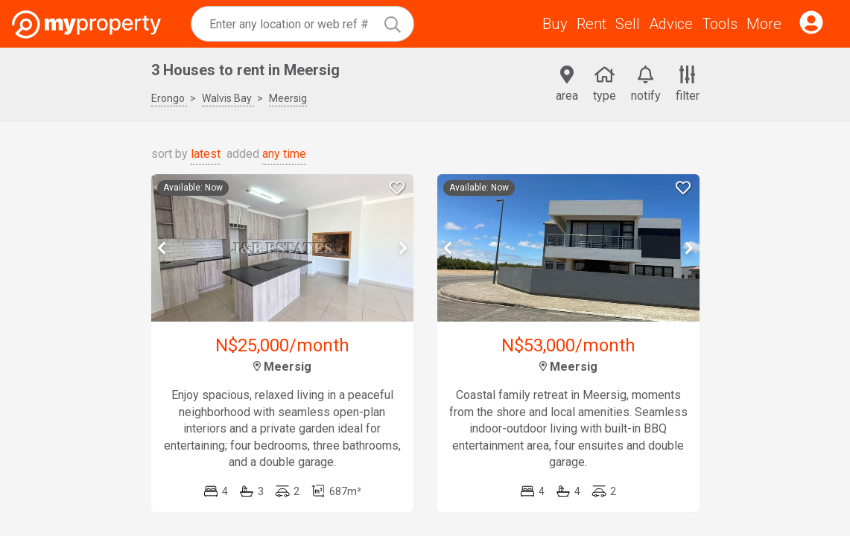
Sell (627, 24)
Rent (591, 24)
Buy (555, 24)
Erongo (169, 98)
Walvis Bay (228, 98)
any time (284, 154)
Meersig (288, 98)
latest (206, 154)
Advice (671, 24)
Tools (720, 24)
